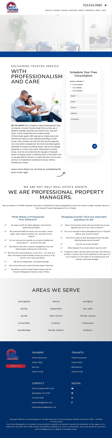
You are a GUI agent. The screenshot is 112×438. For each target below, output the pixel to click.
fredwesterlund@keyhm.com (44, 407)
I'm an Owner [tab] (77, 84)
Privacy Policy (57, 422)
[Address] (83, 113)
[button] (104, 5)
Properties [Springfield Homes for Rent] (89, 10)
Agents (81, 10)
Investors (73, 10)
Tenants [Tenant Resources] (64, 10)
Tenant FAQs (76, 362)
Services (35, 367)
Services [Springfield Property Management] (48, 10)
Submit (85, 39)
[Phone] (83, 107)
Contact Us (15, 366)
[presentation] (84, 138)
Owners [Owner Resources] (56, 10)
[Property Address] (49, 38)
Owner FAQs (37, 362)
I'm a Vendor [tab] (77, 91)
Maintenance (76, 367)
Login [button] (103, 10)
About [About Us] (97, 10)
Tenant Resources (79, 358)
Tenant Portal (77, 372)
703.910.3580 (92, 5)
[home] (12, 7)
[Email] (83, 102)
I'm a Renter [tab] (77, 88)
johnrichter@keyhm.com (42, 403)
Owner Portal (37, 372)
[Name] (83, 96)
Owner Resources (39, 358)
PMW (91, 419)
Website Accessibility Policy (66, 429)
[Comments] (83, 125)
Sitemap (99, 419)
